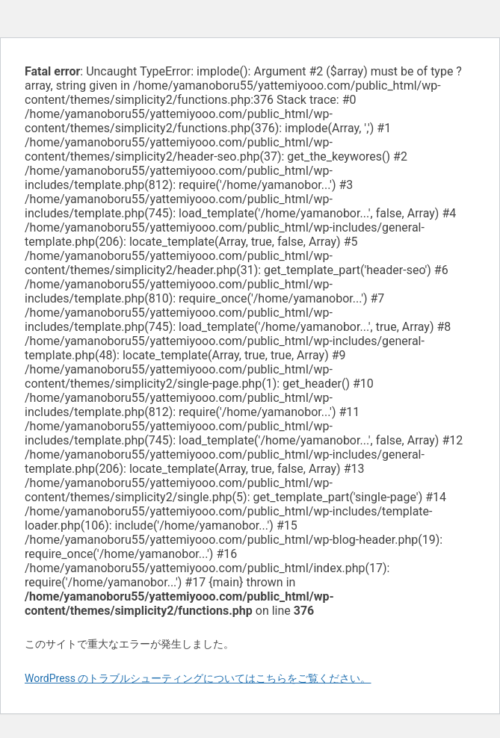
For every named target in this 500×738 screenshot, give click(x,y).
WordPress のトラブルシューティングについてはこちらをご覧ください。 (198, 678)
